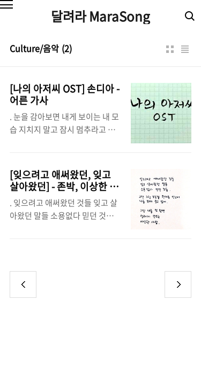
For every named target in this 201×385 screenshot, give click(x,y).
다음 (178, 284)
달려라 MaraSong (100, 16)
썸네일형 (169, 49)
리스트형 (184, 49)
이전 (23, 284)
